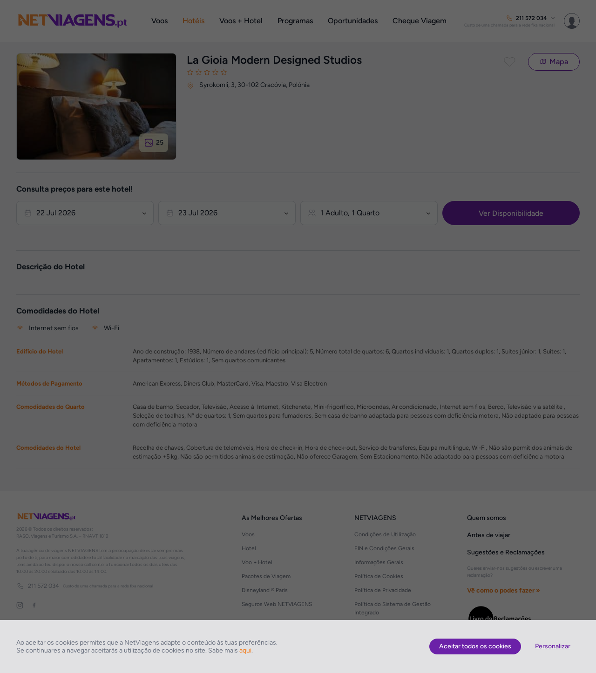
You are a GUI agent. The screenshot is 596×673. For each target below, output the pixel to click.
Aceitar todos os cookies (475, 646)
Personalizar (552, 646)
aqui (245, 650)
